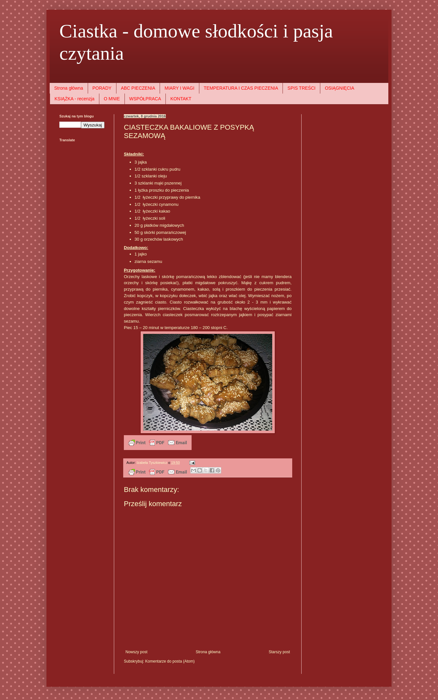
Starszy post (279, 652)
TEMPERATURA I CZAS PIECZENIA (241, 88)
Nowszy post (136, 652)
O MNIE (112, 98)
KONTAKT (180, 98)
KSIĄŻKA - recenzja (75, 98)
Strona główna (68, 88)
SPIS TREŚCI (301, 88)
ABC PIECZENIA (138, 88)
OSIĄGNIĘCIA (339, 88)
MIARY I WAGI (179, 88)
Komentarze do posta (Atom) (169, 661)
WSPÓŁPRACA (145, 98)
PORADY (102, 88)
